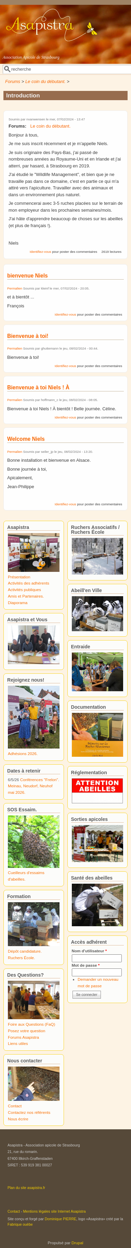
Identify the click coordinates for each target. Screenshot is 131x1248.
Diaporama (17, 602)
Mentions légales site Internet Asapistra (54, 1211)
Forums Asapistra (23, 1037)
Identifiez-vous (40, 252)
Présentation (19, 577)
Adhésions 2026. (23, 753)
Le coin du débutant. (45, 81)
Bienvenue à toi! (27, 336)
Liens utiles (18, 1043)
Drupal (77, 1242)
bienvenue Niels (27, 276)
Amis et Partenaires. (26, 596)
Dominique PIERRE (60, 1219)
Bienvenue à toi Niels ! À (38, 387)
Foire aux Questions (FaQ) (31, 1024)
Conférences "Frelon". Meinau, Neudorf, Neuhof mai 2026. (33, 785)
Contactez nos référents (29, 1112)
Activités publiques (24, 589)
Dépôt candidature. (25, 951)
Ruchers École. (21, 957)
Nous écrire (18, 1119)
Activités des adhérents (28, 583)
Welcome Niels (26, 439)
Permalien (14, 288)
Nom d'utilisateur (89, 951)
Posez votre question (26, 1030)
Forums (12, 81)
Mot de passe (86, 965)
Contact (15, 1106)
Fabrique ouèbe (20, 1224)
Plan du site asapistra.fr (26, 1188)
